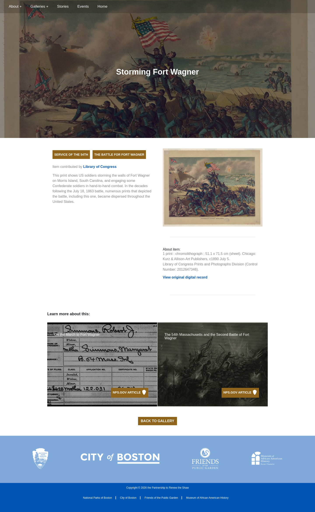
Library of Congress (100, 167)
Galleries (37, 6)
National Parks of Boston (97, 497)
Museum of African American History (207, 497)
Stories (63, 6)
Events (83, 6)
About (13, 6)
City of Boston (128, 497)
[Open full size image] (212, 187)
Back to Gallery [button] (157, 421)
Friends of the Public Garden (161, 497)
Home (102, 6)
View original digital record (185, 277)
